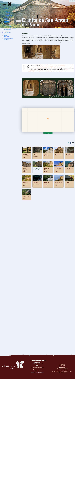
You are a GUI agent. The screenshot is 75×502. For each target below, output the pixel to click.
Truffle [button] (7, 300)
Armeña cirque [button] (9, 85)
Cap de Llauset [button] (11, 147)
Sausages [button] (8, 301)
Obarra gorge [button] (8, 76)
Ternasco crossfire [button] (9, 319)
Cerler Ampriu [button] (11, 156)
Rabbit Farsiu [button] (8, 315)
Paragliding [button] (8, 94)
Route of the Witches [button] (8, 327)
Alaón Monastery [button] (9, 181)
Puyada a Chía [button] (11, 150)
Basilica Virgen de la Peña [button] (11, 219)
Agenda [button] (5, 35)
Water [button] (5, 97)
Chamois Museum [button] (9, 241)
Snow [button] (5, 104)
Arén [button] (7, 162)
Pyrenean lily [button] (8, 72)
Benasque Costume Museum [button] (11, 278)
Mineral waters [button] (9, 310)
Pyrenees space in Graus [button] (10, 56)
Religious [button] (6, 213)
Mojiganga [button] (8, 284)
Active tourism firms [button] (8, 26)
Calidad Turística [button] (7, 31)
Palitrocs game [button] (9, 290)
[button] (9, 7)
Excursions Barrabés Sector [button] (11, 43)
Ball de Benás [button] (9, 285)
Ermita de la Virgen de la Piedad (47, 170)
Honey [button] (7, 307)
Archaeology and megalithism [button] (10, 222)
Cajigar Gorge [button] (9, 79)
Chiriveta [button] (8, 165)
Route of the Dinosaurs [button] (8, 328)
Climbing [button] (8, 118)
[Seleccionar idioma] (72, 1)
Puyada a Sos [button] (10, 153)
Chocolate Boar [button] (9, 316)
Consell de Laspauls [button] (10, 288)
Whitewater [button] (8, 100)
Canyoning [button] (8, 103)
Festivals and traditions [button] (8, 279)
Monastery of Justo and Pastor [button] (12, 184)
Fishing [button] (7, 101)
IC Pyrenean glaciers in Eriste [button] (12, 51)
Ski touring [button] (8, 109)
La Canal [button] (10, 132)
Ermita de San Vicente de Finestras (26, 184)
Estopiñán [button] (8, 166)
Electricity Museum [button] (10, 253)
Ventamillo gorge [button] (9, 75)
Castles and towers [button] (7, 160)
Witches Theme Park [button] (10, 265)
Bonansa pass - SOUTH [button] (12, 143)
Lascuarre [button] (8, 169)
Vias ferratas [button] (8, 119)
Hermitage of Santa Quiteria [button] (11, 194)
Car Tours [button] (6, 337)
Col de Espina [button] (10, 146)
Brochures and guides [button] (8, 38)
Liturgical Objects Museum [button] (11, 251)
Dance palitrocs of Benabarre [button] (11, 294)
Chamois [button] (8, 63)
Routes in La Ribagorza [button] (8, 338)
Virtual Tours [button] (6, 39)
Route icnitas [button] (8, 234)
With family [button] (7, 14)
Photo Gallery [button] (7, 36)
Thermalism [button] (6, 90)
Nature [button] (6, 8)
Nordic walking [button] (9, 157)
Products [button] (6, 299)
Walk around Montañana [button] (9, 334)
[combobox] (20, 21)
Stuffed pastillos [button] (9, 321)
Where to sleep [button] (7, 22)
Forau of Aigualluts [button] (10, 81)
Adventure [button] (6, 9)
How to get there (48, 133)
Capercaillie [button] (8, 60)
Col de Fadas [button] (10, 144)
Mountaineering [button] (9, 115)
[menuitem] (9, 11)
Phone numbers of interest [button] (10, 28)
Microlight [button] (8, 96)
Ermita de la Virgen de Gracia (47, 184)
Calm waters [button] (8, 98)
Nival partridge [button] (9, 62)
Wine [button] (7, 312)
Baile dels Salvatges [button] (10, 287)
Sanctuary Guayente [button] (10, 221)
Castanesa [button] (10, 148)
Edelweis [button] (8, 69)
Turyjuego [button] (6, 331)
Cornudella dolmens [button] (10, 228)
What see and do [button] (5, 7)
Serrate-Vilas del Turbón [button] (12, 140)
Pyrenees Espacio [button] (9, 249)
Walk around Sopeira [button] (8, 325)
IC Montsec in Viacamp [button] (10, 53)
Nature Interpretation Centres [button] (9, 44)
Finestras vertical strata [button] (10, 87)
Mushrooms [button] (8, 304)
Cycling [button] (7, 125)
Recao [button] (7, 318)
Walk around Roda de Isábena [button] (10, 324)
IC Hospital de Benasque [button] (11, 257)
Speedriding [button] (8, 112)
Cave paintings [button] (9, 224)
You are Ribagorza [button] (6, 32)
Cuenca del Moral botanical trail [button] (10, 329)
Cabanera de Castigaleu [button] (12, 138)
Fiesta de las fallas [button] (9, 296)
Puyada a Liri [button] (10, 151)
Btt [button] (7, 121)
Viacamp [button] (8, 175)
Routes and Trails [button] (8, 15)
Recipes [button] (5, 313)
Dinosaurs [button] (6, 232)
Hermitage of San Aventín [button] (11, 199)
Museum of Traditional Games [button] (12, 240)
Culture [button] (6, 11)
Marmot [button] (7, 65)
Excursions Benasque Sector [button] (11, 41)
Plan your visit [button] (5, 16)
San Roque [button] (10, 134)
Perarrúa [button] (7, 173)
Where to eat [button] (6, 21)
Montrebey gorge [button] (9, 78)
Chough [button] (7, 66)
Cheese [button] (7, 303)
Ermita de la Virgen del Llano (58, 170)
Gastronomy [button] (7, 12)
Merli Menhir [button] (8, 225)
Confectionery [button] (9, 309)
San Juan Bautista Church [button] (11, 187)
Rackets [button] (7, 110)
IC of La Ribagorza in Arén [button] (11, 54)
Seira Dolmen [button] (8, 226)
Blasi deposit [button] (8, 235)
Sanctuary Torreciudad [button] (10, 218)
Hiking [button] (7, 116)
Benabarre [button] (8, 163)
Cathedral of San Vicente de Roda (26, 156)
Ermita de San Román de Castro (58, 184)
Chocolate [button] (8, 306)
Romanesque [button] (6, 176)
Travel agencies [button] (7, 25)
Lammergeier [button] (8, 59)
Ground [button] (5, 113)
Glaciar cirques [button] (9, 82)
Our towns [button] (6, 19)
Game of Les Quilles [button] (10, 293)
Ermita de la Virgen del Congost (25, 170)
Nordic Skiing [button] (9, 107)
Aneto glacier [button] (8, 84)
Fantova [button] (7, 168)
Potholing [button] (8, 123)
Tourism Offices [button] (7, 24)
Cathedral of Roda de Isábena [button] (11, 216)
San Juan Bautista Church (68, 184)
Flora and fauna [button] (7, 57)
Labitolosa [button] (8, 231)
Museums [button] (6, 238)
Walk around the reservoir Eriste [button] (10, 332)
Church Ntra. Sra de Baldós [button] (11, 212)
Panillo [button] (9, 137)
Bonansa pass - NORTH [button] (12, 141)
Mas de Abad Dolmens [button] (10, 229)
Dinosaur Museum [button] (9, 237)
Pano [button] (7, 172)
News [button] (5, 33)
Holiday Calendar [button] (9, 281)
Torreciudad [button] (10, 135)
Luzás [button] (7, 171)
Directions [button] (6, 18)
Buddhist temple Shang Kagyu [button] (12, 215)
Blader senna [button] (8, 71)
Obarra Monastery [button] (9, 182)
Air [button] (5, 93)
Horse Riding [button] (8, 122)
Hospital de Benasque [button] (12, 154)
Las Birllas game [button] (9, 291)
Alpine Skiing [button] (9, 106)
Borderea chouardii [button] (10, 68)
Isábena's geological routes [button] (11, 88)
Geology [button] (6, 73)
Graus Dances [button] (9, 282)
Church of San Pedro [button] (10, 185)
